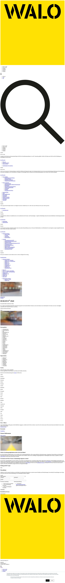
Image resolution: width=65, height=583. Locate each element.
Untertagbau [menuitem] (5, 199)
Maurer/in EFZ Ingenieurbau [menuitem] (10, 247)
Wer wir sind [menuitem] (5, 569)
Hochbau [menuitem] (6, 189)
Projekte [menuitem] (4, 571)
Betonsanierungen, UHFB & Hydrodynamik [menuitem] (12, 184)
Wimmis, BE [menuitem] (5, 275)
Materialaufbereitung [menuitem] (6, 194)
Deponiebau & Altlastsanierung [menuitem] (10, 186)
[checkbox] (6, 485)
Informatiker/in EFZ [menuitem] (8, 244)
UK (3, 78)
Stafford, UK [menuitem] (7, 280)
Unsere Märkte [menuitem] (5, 176)
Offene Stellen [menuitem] (7, 234)
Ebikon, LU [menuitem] (7, 262)
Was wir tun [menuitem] (5, 570)
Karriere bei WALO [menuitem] (6, 233)
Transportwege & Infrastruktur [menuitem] (10, 180)
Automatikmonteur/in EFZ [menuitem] (9, 240)
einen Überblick (48, 461)
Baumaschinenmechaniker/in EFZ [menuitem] (10, 241)
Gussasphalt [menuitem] (7, 188)
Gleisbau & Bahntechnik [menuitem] (9, 187)
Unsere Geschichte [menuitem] (6, 162)
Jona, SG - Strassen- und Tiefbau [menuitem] (8, 270)
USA (3, 77)
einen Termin (2, 456)
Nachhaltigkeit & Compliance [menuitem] (8, 165)
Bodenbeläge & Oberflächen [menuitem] (10, 177)
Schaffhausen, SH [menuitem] (6, 273)
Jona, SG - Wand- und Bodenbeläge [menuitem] (9, 271)
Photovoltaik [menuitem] (5, 195)
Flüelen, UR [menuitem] (7, 264)
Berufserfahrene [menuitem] (7, 237)
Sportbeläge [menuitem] (5, 196)
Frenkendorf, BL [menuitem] (8, 265)
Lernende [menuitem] (6, 235)
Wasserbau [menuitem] (4, 200)
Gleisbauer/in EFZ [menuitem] (8, 242)
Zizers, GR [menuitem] (4, 276)
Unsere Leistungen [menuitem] (6, 182)
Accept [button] (48, 580)
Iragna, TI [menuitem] (4, 269)
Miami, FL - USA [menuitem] (8, 279)
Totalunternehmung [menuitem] (6, 198)
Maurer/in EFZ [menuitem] (7, 246)
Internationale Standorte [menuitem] (7, 278)
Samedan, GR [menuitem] (5, 272)
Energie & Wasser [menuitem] (8, 178)
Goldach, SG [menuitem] (7, 266)
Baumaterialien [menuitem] (5, 222)
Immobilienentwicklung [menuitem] (9, 190)
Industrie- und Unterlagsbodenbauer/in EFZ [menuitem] (12, 243)
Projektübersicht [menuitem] (5, 210)
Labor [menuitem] (4, 193)
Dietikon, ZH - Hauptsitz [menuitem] (9, 260)
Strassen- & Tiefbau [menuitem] (6, 197)
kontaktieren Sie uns (40, 462)
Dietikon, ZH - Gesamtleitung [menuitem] (10, 261)
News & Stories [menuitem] (5, 163)
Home (1, 567)
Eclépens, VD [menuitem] (7, 263)
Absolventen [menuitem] (7, 236)
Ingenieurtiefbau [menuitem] (5, 192)
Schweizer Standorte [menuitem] (6, 259)
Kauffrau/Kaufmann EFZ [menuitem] (9, 245)
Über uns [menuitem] (4, 161)
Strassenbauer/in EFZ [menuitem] (8, 249)
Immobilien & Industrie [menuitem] (9, 179)
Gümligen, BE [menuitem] (7, 267)
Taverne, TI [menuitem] (5, 274)
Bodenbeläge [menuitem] (7, 185)
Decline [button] (52, 580)
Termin (15, 372)
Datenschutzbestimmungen (20, 484)
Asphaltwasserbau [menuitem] (8, 183)
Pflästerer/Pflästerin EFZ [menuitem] (9, 248)
